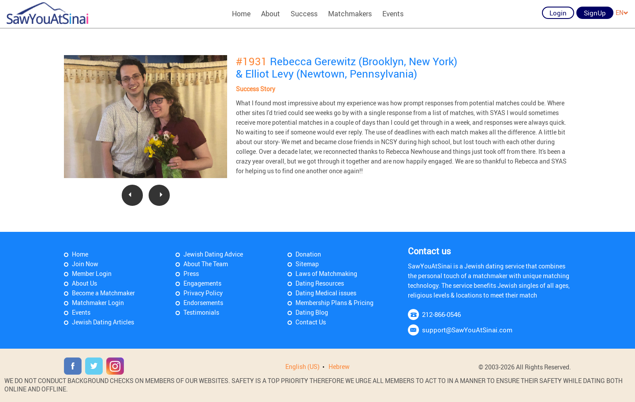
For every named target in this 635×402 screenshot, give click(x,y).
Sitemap (307, 264)
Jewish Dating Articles (103, 322)
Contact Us (310, 322)
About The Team (205, 264)
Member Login (92, 273)
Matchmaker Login (98, 302)
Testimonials (201, 312)
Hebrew (339, 366)
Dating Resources (319, 283)
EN (622, 12)
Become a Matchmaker (103, 293)
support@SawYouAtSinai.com (467, 329)
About (270, 14)
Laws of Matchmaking (326, 273)
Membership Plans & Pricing (334, 302)
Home (241, 14)
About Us (84, 283)
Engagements (202, 283)
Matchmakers (350, 14)
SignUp (595, 12)
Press (191, 273)
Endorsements (203, 302)
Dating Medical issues (325, 293)
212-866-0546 (441, 314)
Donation (308, 254)
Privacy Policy (203, 293)
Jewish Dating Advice (213, 254)
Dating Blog (311, 312)
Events (392, 14)
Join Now (85, 264)
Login (558, 12)
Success (304, 14)
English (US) (302, 366)
